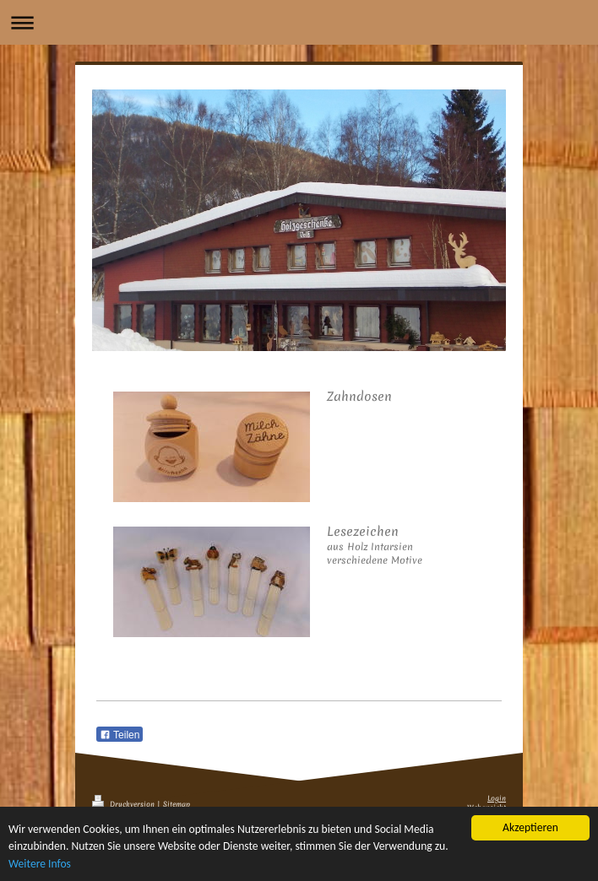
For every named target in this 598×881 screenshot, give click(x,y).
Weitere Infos (39, 864)
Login (496, 798)
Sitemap (176, 804)
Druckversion (124, 804)
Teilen (119, 735)
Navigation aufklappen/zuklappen (299, 22)
